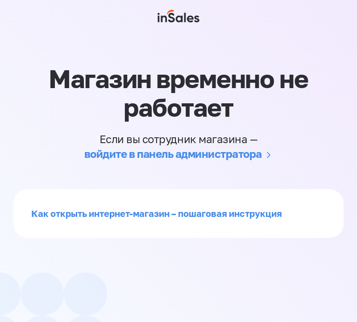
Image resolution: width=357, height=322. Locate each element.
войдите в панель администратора (173, 153)
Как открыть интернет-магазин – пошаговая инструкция (156, 213)
